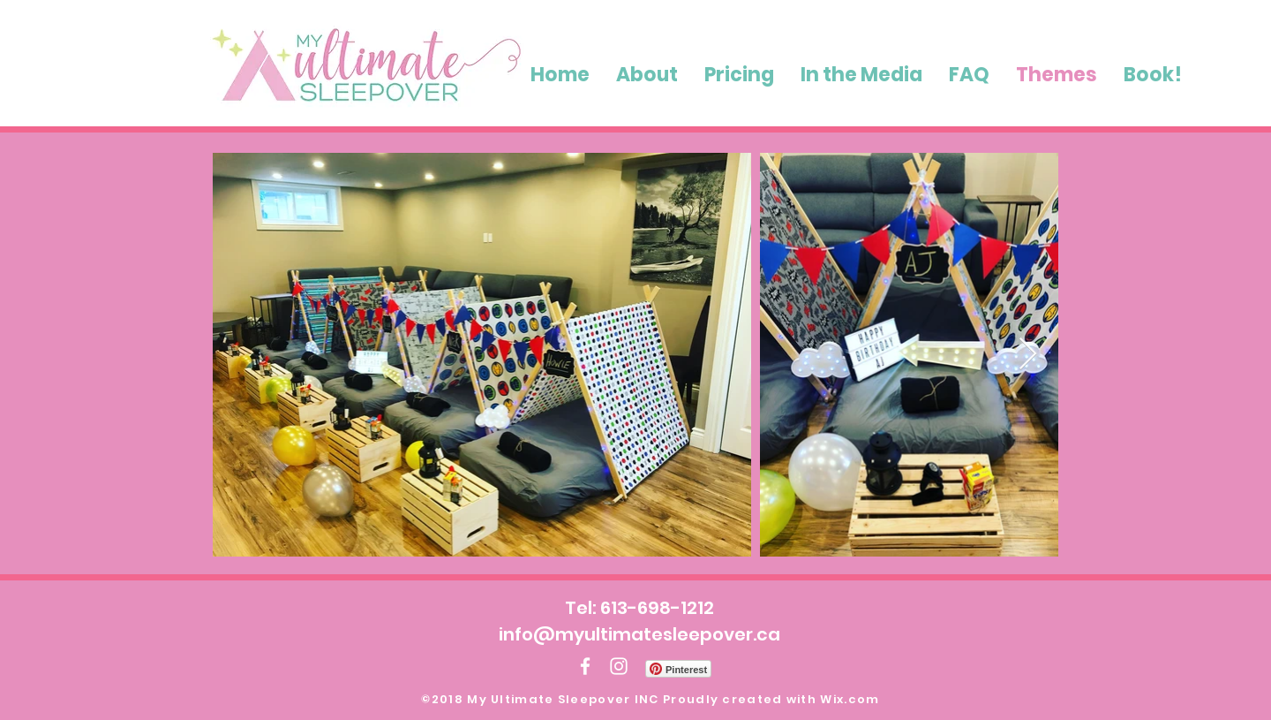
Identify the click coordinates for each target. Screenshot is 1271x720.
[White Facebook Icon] (585, 666)
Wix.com (849, 699)
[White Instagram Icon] (618, 666)
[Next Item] (1028, 354)
